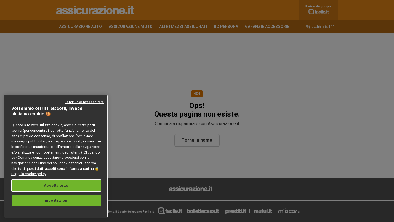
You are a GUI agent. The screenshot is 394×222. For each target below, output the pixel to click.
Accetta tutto (56, 185)
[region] (56, 156)
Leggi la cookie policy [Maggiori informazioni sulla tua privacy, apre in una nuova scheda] (28, 174)
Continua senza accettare (84, 102)
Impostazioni (56, 200)
